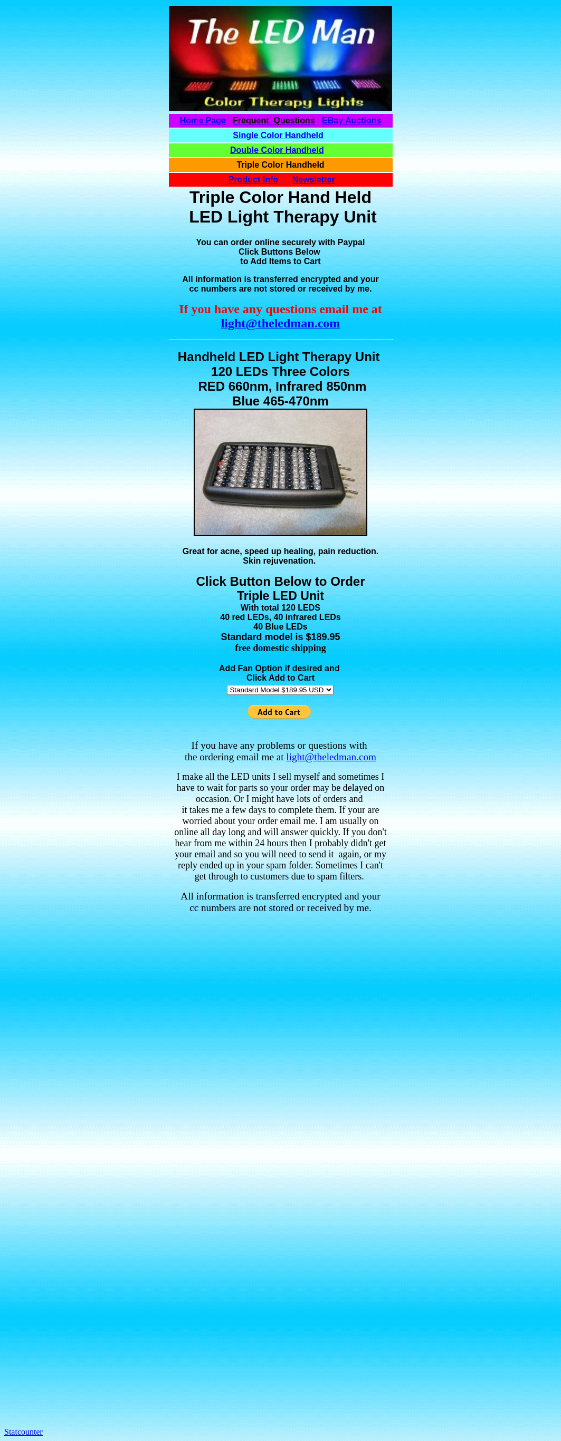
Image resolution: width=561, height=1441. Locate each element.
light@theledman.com (331, 756)
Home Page (203, 120)
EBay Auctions (351, 120)
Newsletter (313, 179)
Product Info (253, 179)
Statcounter (23, 1431)
